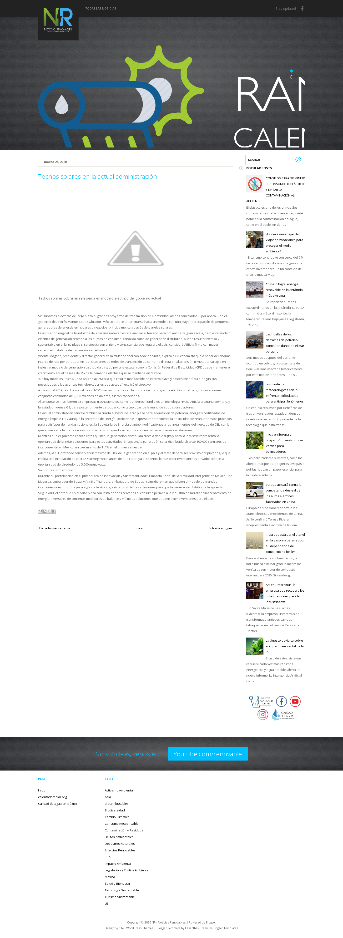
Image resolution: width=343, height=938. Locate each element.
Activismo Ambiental (119, 790)
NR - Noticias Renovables (169, 922)
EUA (108, 857)
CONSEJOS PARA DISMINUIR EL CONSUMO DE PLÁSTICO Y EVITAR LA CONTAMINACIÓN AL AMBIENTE (275, 189)
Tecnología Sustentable (122, 890)
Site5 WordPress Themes (136, 928)
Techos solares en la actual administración (97, 176)
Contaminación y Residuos (124, 830)
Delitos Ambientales (119, 837)
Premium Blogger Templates (219, 928)
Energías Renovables (120, 850)
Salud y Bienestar (117, 883)
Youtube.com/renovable (208, 754)
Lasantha (191, 928)
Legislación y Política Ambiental (127, 870)
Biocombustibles (117, 803)
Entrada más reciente (54, 528)
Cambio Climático (117, 817)
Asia (108, 797)
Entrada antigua (220, 528)
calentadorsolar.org (52, 797)
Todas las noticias (100, 8)
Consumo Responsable (122, 823)
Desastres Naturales (120, 843)
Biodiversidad (115, 810)
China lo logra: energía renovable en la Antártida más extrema (284, 290)
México (110, 877)
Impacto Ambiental (118, 863)
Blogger (211, 922)
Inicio (139, 528)
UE (107, 903)
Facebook (302, 8)
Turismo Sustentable (120, 897)
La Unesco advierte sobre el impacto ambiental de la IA (285, 646)
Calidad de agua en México (57, 803)
